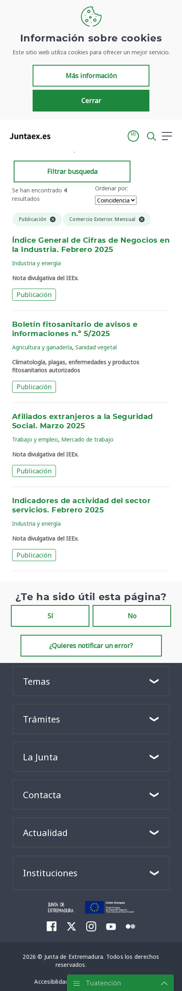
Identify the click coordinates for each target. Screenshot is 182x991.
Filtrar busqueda (72, 171)
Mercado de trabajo (87, 439)
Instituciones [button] (50, 873)
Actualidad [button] (45, 832)
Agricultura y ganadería (42, 347)
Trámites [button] (41, 719)
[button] (133, 136)
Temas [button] (36, 681)
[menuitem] (52, 926)
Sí (50, 615)
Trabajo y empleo (35, 439)
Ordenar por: (111, 188)
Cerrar (91, 100)
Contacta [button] (42, 795)
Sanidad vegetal (96, 347)
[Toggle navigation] (61, 136)
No (132, 615)
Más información (91, 75)
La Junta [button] (40, 757)
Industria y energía (36, 263)
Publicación (34, 294)
